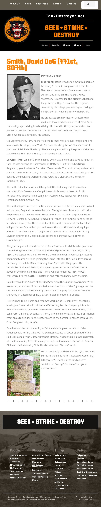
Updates (71, 3)
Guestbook (42, 3)
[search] (86, 4)
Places (66, 45)
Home (45, 45)
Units (88, 45)
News (28, 3)
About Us (15, 3)
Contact (57, 3)
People (55, 45)
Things (77, 45)
